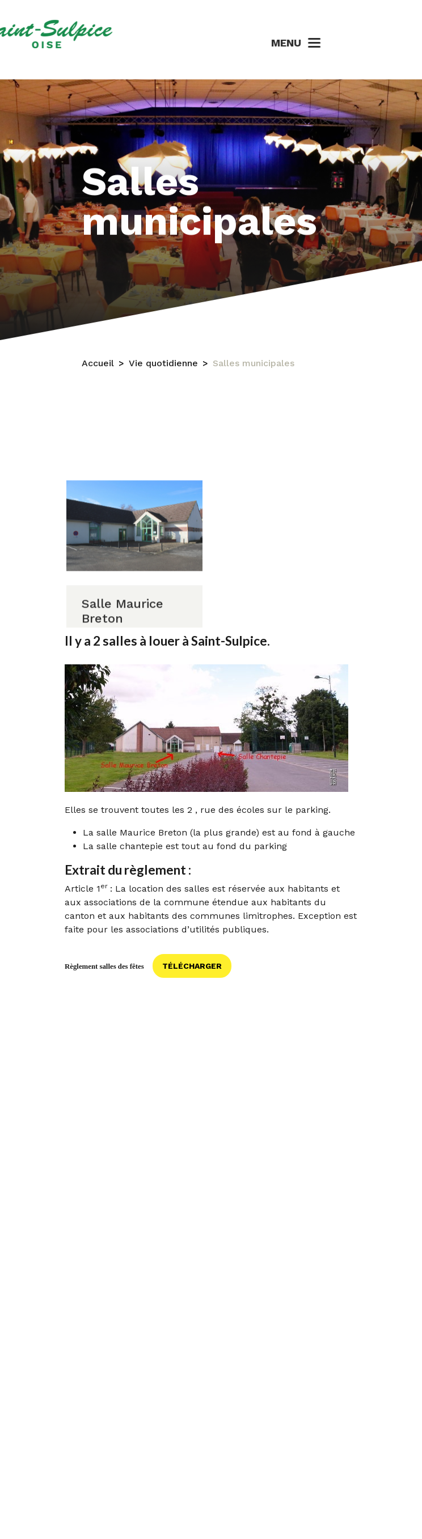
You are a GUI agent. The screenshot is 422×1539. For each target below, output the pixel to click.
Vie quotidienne (163, 371)
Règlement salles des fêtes (104, 966)
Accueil (98, 371)
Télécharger (192, 965)
